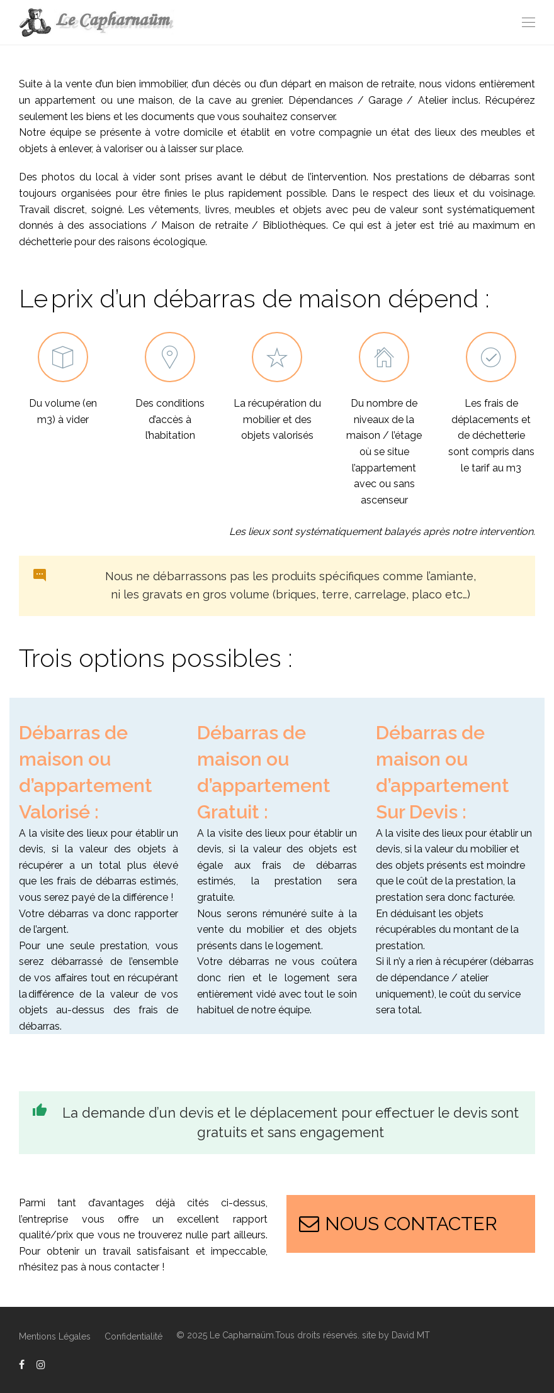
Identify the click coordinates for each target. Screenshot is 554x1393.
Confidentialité (133, 1336)
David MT (411, 1335)
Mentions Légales (55, 1336)
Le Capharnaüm (242, 1335)
